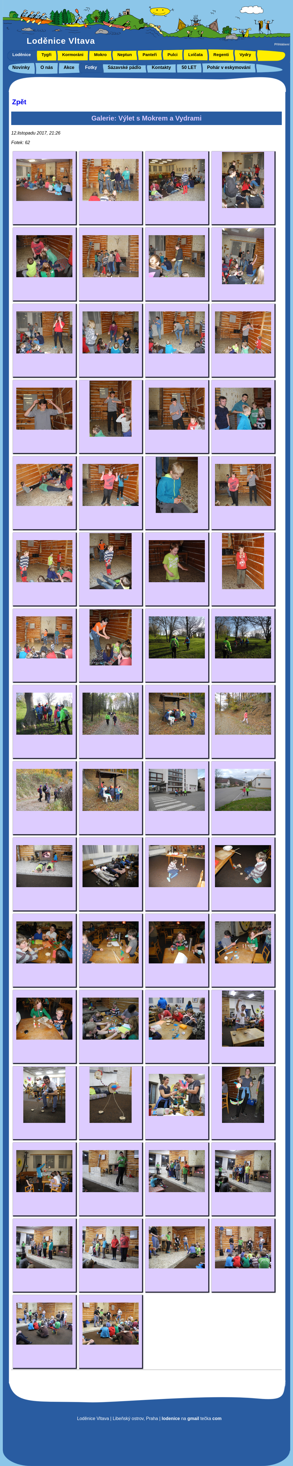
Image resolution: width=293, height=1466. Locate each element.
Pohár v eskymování (229, 67)
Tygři (47, 54)
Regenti (221, 54)
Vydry (245, 54)
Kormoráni (72, 54)
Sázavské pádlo (124, 67)
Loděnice (21, 54)
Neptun (124, 54)
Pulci (173, 54)
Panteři (150, 54)
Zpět (19, 102)
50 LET (189, 67)
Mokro (100, 54)
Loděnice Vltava (61, 40)
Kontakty (161, 67)
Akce (69, 67)
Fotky (91, 67)
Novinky (21, 67)
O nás (46, 67)
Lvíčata (195, 54)
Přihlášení (281, 44)
